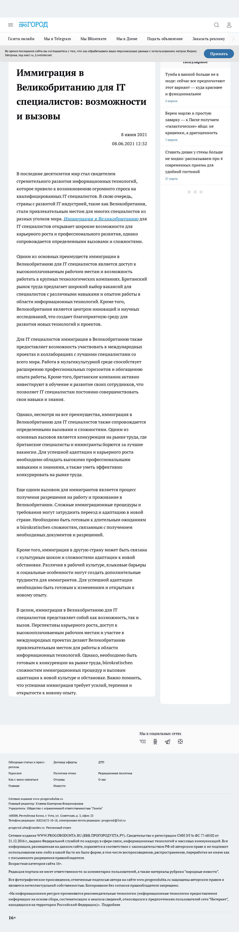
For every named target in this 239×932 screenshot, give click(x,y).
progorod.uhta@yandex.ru (27, 827)
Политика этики (64, 773)
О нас (102, 779)
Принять (219, 53)
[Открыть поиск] (216, 25)
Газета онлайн (21, 38)
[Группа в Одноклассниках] (155, 742)
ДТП (101, 762)
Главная (14, 786)
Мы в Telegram (57, 38)
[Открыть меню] (11, 25)
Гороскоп (15, 773)
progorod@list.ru (114, 820)
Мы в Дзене (127, 38)
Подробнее (111, 904)
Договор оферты (65, 762)
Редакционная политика (115, 773)
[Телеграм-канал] (168, 742)
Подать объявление (165, 38)
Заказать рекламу (209, 38)
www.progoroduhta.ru (48, 799)
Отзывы (59, 779)
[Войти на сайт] (229, 25)
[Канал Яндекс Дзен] (180, 742)
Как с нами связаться (23, 779)
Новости (59, 786)
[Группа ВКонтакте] (142, 742)
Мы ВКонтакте (94, 38)
